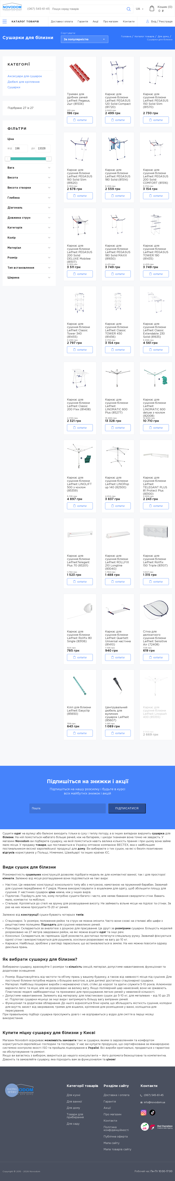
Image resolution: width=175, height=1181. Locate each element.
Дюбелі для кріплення (23, 82)
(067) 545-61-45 (38, 9)
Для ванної (74, 1101)
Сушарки (14, 87)
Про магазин (110, 22)
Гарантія (83, 22)
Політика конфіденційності (116, 1129)
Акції (95, 22)
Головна (126, 37)
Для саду (73, 1124)
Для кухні (73, 1095)
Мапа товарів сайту (117, 1149)
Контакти (128, 22)
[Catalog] (21, 21)
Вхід (153, 22)
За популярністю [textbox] (76, 39)
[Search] (129, 9)
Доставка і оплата (62, 22)
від (10, 148)
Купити (81, 120)
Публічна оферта (116, 1136)
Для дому (163, 37)
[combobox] (141, 9)
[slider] (8, 158)
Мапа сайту (111, 1143)
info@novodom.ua (152, 1102)
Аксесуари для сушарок (25, 76)
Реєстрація (165, 22)
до (33, 148)
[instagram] (143, 1112)
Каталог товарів (144, 37)
